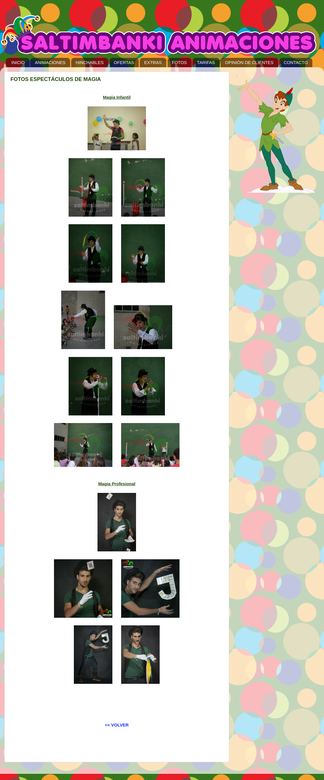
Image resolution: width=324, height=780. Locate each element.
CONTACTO (296, 62)
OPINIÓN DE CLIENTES (249, 62)
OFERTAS (124, 62)
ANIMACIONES (50, 62)
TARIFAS (206, 62)
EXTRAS (153, 62)
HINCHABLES (90, 62)
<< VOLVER (116, 725)
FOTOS (179, 62)
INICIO (18, 62)
